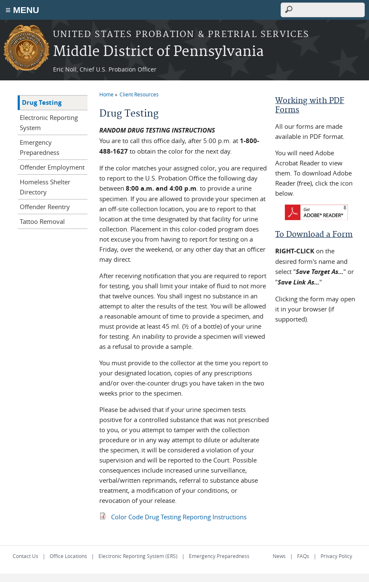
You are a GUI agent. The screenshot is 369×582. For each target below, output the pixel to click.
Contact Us (25, 556)
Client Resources (139, 94)
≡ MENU (22, 10)
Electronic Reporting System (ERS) (138, 556)
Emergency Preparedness (39, 147)
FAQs (303, 556)
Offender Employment (52, 167)
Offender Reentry (45, 206)
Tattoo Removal (42, 221)
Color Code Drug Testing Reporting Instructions (179, 517)
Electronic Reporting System (49, 122)
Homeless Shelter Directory (45, 187)
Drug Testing (41, 102)
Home (106, 94)
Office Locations (68, 556)
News (279, 556)
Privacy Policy (336, 556)
